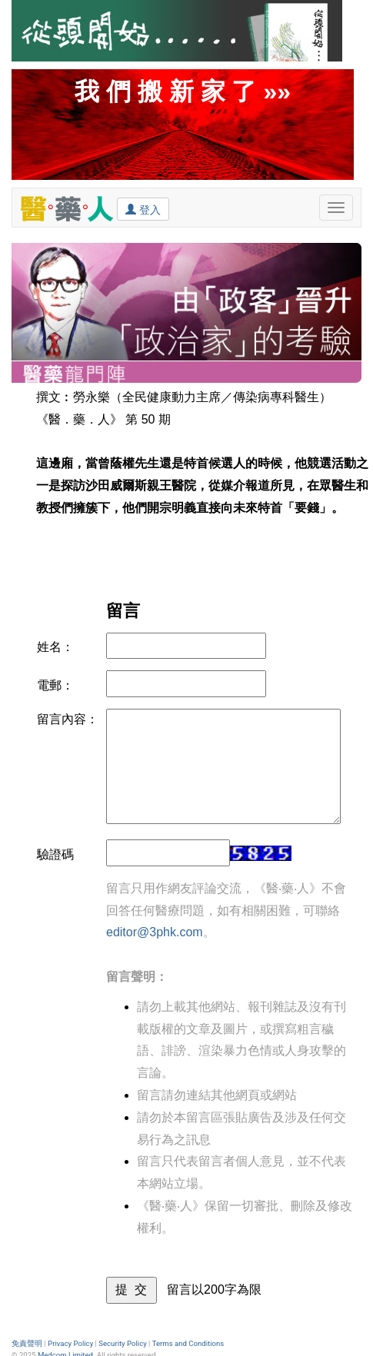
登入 (143, 209)
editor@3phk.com (154, 932)
